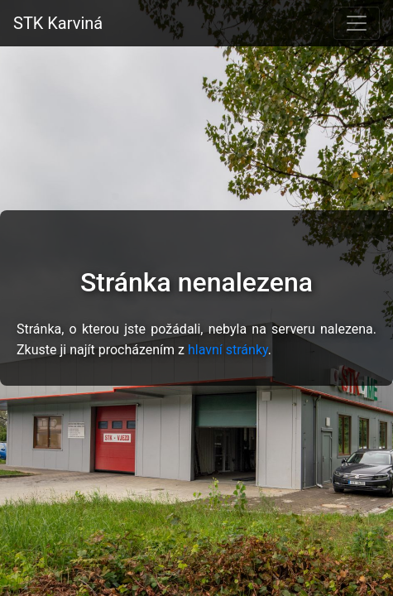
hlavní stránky (228, 350)
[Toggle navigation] (356, 23)
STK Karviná (58, 23)
